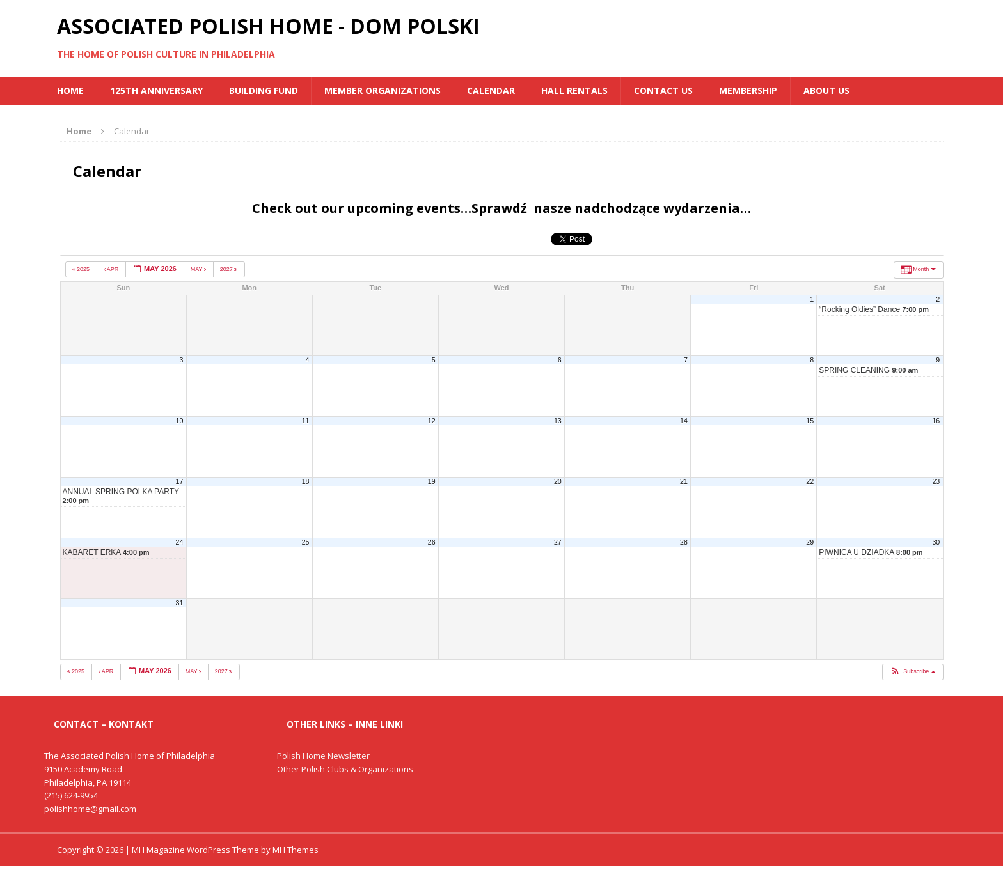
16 (936, 420)
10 (180, 420)
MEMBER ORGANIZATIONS (382, 90)
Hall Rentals (574, 90)
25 (306, 542)
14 (684, 420)
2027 (229, 269)
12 (432, 420)
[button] (912, 672)
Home (70, 90)
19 (432, 481)
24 (180, 542)
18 (306, 481)
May (199, 269)
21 (684, 481)
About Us (826, 90)
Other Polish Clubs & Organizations (345, 769)
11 (306, 420)
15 (810, 420)
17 (180, 481)
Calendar (491, 90)
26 (432, 542)
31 (180, 603)
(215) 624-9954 (71, 795)
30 (936, 542)
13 (558, 420)
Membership (748, 90)
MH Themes (295, 849)
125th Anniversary (156, 90)
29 (810, 542)
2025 (81, 269)
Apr (112, 269)
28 (684, 542)
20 (558, 481)
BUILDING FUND (263, 90)
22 (810, 481)
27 (558, 542)
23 (936, 481)
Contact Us (663, 90)
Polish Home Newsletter (323, 755)
